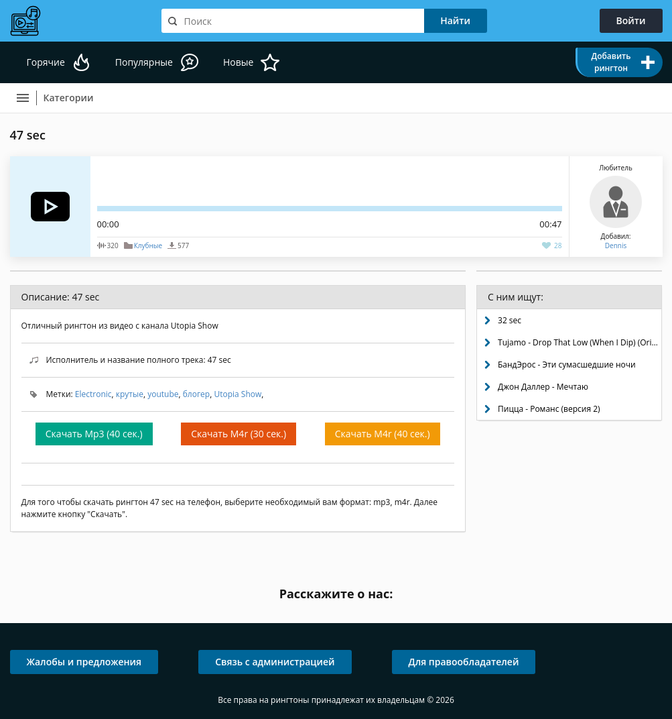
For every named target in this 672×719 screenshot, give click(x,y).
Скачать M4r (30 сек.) (238, 433)
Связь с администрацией (274, 661)
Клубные (148, 245)
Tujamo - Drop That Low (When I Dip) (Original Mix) (579, 342)
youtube (162, 394)
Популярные (144, 62)
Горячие (46, 62)
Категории (69, 97)
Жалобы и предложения (84, 661)
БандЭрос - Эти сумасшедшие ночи (567, 364)
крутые (129, 394)
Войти (631, 20)
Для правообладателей (464, 661)
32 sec (509, 320)
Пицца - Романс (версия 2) (549, 408)
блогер (196, 394)
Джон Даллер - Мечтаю (543, 386)
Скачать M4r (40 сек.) (382, 433)
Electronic (93, 394)
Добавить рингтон (610, 62)
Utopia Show (237, 394)
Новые (238, 62)
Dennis (615, 245)
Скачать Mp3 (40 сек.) (94, 433)
